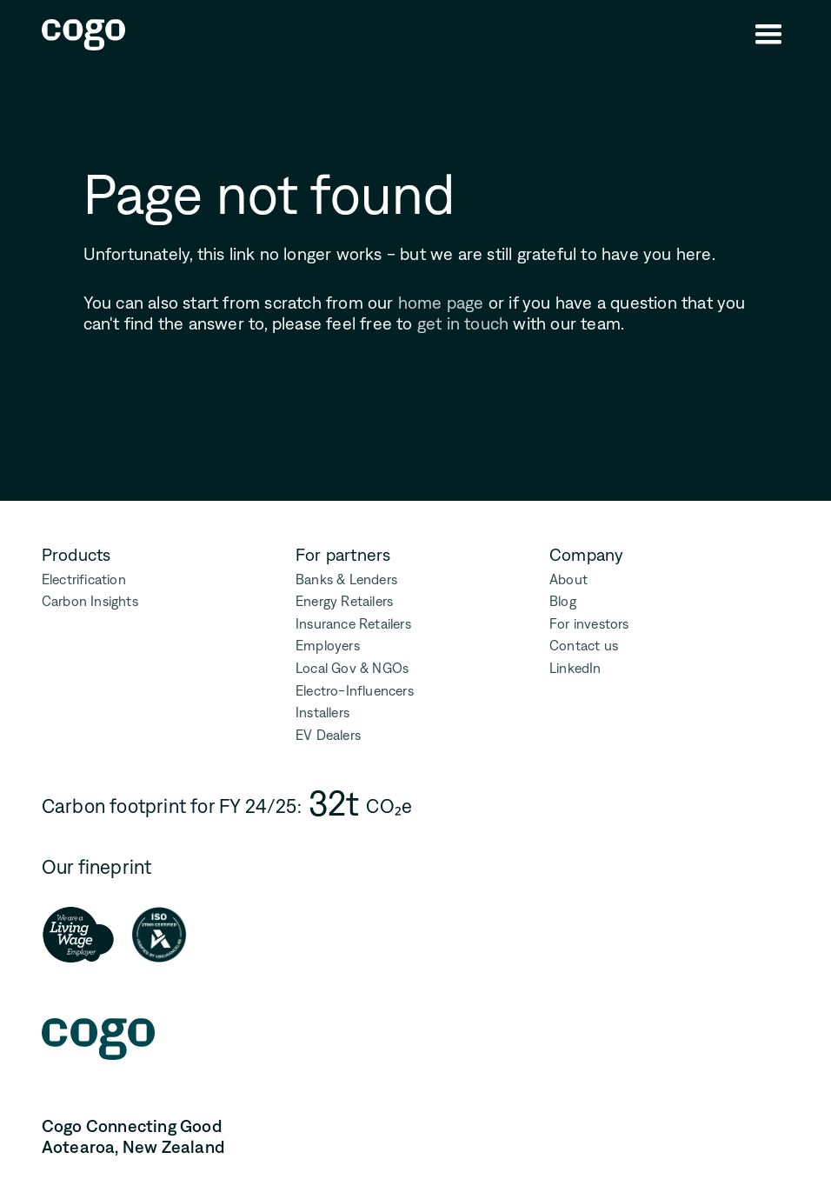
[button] (768, 35)
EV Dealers (328, 735)
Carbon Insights (90, 601)
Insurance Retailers (353, 623)
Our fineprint (97, 867)
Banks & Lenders (346, 579)
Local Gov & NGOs (352, 668)
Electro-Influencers (355, 690)
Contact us (583, 645)
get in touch (463, 323)
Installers (322, 712)
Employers (328, 645)
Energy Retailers (344, 601)
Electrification (84, 579)
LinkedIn (575, 668)
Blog (562, 601)
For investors (589, 623)
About (568, 579)
